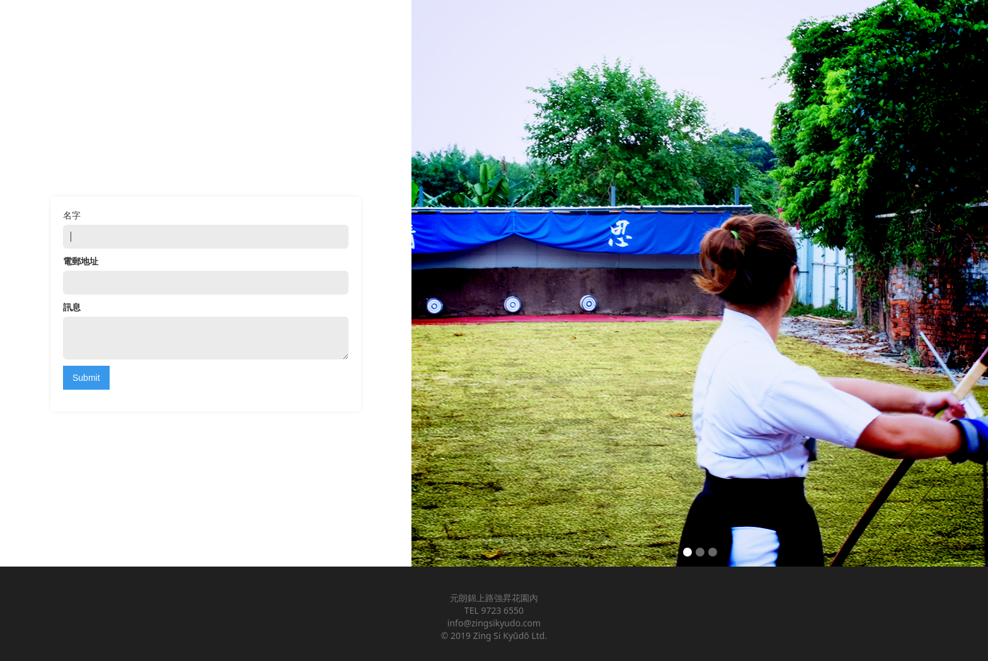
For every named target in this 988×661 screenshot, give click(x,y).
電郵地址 (80, 261)
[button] (963, 283)
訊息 (72, 307)
